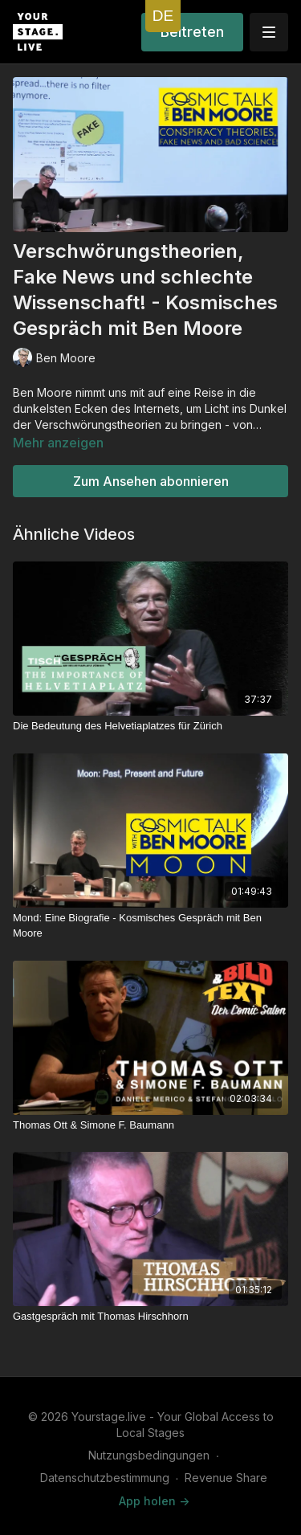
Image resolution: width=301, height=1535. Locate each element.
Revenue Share (226, 1477)
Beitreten (192, 31)
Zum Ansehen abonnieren (151, 481)
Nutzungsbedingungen (148, 1455)
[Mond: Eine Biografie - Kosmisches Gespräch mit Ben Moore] (150, 925)
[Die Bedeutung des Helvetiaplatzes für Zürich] (150, 726)
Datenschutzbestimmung (104, 1477)
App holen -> (154, 1501)
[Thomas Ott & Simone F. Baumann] (150, 1125)
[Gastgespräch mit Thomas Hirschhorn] (150, 1316)
